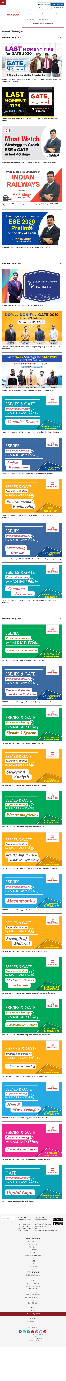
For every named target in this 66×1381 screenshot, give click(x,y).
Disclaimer (33, 1319)
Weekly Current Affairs (33, 1295)
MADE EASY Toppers (33, 1275)
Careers (33, 1252)
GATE (33, 1261)
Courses (29, 14)
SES (33, 1269)
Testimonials (33, 1278)
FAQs (33, 1310)
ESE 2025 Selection (32, 1286)
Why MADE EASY (32, 1241)
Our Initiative (33, 1250)
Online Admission (30, 19)
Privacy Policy (39, 1336)
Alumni (33, 1281)
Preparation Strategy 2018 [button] (32, 619)
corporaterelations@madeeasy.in (46, 1230)
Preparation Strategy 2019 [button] (32, 263)
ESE (33, 1258)
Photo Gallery (33, 1244)
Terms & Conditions (39, 1334)
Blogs (33, 1300)
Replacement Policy (33, 1321)
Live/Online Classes (44, 4)
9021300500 (58, 7)
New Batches (57, 14)
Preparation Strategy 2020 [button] (32, 38)
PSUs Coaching (33, 1267)
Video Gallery (33, 1247)
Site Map (39, 1339)
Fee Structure (43, 14)
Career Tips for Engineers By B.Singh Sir (43, 23)
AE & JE (33, 1264)
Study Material (33, 1303)
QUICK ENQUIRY (33, 1314)
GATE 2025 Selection (32, 1283)
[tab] (32, 37)
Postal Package (44, 8)
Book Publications (43, 19)
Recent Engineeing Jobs (33, 1297)
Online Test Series (57, 4)
